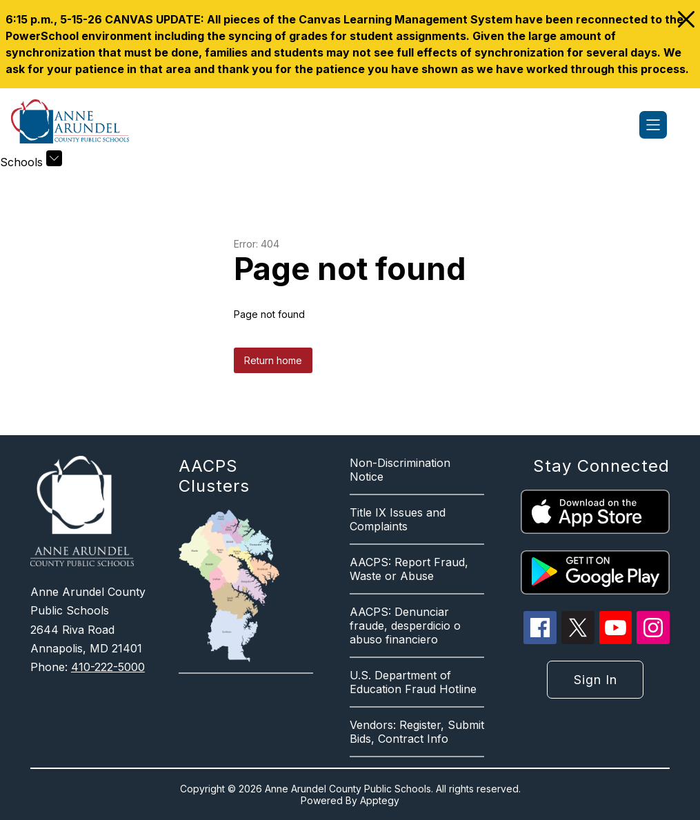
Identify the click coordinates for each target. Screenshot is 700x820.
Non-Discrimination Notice (400, 469)
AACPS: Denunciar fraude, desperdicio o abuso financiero (405, 625)
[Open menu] (653, 125)
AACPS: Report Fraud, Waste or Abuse (409, 569)
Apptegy (379, 800)
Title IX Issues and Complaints (398, 519)
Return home (273, 360)
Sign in (595, 679)
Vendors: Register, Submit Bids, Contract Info (417, 732)
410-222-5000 (108, 667)
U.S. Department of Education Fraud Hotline (413, 682)
